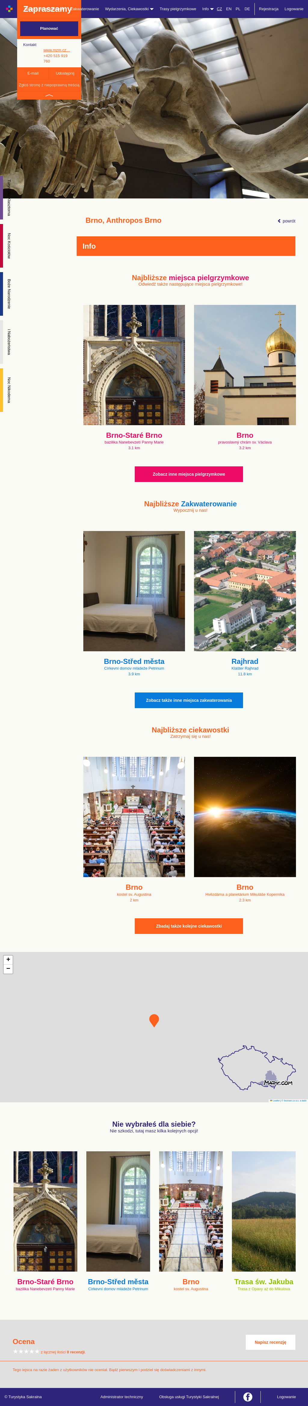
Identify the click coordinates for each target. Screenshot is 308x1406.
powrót (286, 221)
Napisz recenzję (270, 1342)
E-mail (32, 73)
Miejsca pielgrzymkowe (44, 9)
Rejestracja (269, 9)
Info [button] (208, 9)
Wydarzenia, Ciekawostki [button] (129, 9)
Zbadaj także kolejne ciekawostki (189, 926)
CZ (219, 9)
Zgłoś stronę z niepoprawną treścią (49, 85)
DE (247, 9)
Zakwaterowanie (85, 9)
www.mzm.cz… (56, 50)
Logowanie (294, 9)
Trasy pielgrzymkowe (178, 9)
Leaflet (275, 1100)
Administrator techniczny (121, 1397)
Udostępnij (65, 73)
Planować (49, 28)
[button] (154, 1020)
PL (238, 9)
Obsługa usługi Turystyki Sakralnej (189, 1397)
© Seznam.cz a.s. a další (294, 1100)
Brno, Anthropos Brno (124, 220)
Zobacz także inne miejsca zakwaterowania (189, 700)
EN (229, 9)
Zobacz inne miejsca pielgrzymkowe (189, 474)
